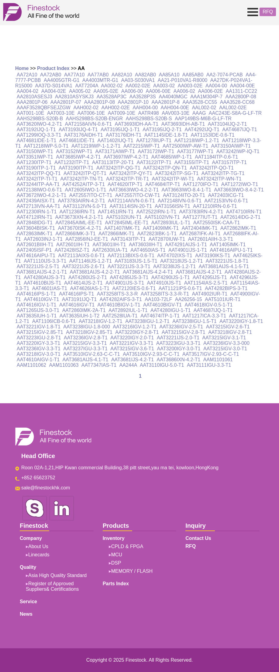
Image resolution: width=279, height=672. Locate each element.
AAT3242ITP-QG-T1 (118, 167)
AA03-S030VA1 (138, 80)
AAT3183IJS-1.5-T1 (136, 261)
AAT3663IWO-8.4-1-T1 (186, 189)
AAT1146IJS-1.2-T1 (90, 261)
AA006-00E (158, 91)
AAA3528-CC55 (199, 102)
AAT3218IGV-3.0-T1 (38, 354)
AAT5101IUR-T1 (222, 299)
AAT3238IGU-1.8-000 (86, 326)
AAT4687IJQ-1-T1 (213, 310)
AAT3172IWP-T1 (156, 151)
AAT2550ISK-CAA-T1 (216, 222)
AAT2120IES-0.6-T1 (134, 288)
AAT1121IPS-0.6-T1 (180, 288)
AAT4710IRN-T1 (244, 211)
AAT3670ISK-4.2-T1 (79, 228)
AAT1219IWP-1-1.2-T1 (96, 146)
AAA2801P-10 (133, 102)
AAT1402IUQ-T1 (115, 140)
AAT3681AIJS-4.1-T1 (85, 359)
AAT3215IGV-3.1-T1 (224, 337)
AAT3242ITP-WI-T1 (173, 178)
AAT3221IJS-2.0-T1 (178, 337)
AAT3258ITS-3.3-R (117, 293)
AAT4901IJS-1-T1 (187, 250)
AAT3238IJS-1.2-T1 (174, 266)
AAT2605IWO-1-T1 (85, 189)
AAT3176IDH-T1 (123, 135)
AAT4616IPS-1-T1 (36, 293)
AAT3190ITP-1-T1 (36, 167)
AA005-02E (106, 91)
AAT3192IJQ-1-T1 (36, 129)
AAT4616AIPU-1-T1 (231, 250)
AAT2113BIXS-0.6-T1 (131, 255)
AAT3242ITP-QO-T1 (212, 167)
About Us (38, 546)
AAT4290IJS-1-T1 (170, 277)
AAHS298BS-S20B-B (40, 118)
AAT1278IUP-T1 (153, 140)
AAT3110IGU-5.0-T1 (162, 365)
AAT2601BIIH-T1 (35, 244)
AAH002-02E (116, 107)
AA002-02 (111, 85)
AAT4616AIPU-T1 (36, 255)
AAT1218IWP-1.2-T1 (196, 140)
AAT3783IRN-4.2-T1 (201, 211)
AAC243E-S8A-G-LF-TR (235, 113)
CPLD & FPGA (127, 546)
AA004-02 (27, 91)
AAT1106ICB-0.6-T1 (54, 321)
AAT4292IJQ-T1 (201, 129)
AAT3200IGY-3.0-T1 (178, 348)
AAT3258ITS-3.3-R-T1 (165, 293)
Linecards (38, 554)
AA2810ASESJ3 (34, 96)
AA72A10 (27, 74)
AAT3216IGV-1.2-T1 (135, 326)
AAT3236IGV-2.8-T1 (86, 337)
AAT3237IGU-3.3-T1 (85, 348)
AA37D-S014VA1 (53, 85)
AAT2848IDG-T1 (35, 222)
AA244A (128, 365)
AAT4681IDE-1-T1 (36, 140)
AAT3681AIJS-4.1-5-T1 (224, 266)
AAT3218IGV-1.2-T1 (100, 321)
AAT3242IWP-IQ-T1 (238, 151)
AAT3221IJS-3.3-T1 (129, 266)
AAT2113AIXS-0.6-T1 (81, 255)
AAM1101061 (218, 359)
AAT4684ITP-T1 (162, 184)
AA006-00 (132, 91)
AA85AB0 (192, 74)
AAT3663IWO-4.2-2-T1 (134, 189)
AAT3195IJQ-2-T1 (162, 129)
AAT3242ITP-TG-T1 (223, 173)
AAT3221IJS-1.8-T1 (227, 261)
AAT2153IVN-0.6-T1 (226, 200)
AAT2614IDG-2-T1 (240, 217)
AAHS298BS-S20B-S (149, 118)
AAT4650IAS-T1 (147, 250)
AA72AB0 (50, 74)
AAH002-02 (85, 107)
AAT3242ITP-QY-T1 (130, 173)
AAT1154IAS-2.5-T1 (206, 282)
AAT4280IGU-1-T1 (170, 310)
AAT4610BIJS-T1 (42, 282)
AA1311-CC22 (241, 91)
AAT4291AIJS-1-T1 (186, 244)
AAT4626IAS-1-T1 (89, 288)
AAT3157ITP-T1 (229, 162)
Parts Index (116, 583)
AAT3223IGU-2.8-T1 (39, 337)
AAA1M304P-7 (206, 96)
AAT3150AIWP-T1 (231, 146)
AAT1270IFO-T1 (200, 184)
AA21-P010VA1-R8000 (182, 80)
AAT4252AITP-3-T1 (84, 184)
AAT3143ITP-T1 (128, 239)
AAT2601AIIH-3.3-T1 (210, 239)
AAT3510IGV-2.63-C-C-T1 (91, 354)
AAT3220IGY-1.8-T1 (241, 321)
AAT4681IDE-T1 (77, 140)
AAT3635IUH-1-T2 (79, 315)
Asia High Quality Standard (57, 575)
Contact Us (198, 538)
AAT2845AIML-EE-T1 (78, 222)
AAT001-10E (30, 113)
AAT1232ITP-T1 (71, 162)
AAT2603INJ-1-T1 (43, 239)
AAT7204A (86, 85)
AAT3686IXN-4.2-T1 (179, 359)
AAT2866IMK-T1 (116, 233)
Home (22, 68)
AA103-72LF (158, 299)
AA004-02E (53, 91)
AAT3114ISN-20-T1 (131, 206)
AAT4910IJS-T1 (164, 282)
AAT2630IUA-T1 (110, 250)
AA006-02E (210, 91)
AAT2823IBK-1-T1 (157, 233)
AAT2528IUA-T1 (120, 315)
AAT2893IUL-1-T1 (171, 222)
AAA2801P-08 (99, 102)
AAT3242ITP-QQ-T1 (39, 173)
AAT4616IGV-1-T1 (36, 304)
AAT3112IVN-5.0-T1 (85, 206)
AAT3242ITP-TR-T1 (127, 178)
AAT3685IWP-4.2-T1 (78, 156)
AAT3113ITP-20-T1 (113, 162)
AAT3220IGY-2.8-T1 (137, 332)
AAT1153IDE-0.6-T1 (213, 135)
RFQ (268, 11)
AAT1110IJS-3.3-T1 (45, 261)
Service (28, 601)
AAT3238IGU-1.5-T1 (194, 321)
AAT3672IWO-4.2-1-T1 (41, 195)
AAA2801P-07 (65, 102)
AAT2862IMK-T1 (238, 228)
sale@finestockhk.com (45, 487)
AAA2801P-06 (32, 102)
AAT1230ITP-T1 (34, 162)
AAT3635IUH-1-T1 (37, 315)
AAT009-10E (121, 113)
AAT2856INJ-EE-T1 (86, 239)
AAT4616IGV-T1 (77, 304)
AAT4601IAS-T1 (49, 288)
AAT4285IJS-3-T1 (129, 277)
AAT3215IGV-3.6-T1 (132, 348)
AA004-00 (216, 85)
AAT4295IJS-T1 (210, 277)
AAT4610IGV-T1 (41, 299)
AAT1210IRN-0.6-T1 (215, 206)
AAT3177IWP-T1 (195, 151)
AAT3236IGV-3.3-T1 (38, 348)
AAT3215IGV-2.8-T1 (183, 332)
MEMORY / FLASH (132, 571)
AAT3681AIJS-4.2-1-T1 (42, 272)
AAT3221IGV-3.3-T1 (131, 343)
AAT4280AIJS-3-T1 (45, 277)
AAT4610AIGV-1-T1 (38, 359)
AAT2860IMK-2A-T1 (84, 310)
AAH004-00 (145, 107)
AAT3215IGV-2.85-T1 (40, 332)
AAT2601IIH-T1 (73, 244)
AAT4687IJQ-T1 (239, 129)
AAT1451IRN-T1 (115, 211)
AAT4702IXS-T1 (174, 255)
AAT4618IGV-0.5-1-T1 (208, 304)
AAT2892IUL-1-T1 (128, 310)
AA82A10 (122, 74)
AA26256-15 (188, 299)
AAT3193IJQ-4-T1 (78, 129)
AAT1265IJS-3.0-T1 (38, 310)
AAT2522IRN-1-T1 (156, 211)
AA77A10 (74, 74)
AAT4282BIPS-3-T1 (226, 288)
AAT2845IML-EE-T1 (126, 222)
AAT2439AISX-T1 (36, 200)
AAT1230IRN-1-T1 (37, 211)
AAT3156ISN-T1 (172, 206)
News (26, 614)
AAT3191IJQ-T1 (79, 299)
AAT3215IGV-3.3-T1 (85, 343)
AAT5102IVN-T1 (162, 217)
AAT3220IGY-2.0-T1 (132, 337)
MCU (116, 554)
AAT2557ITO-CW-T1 (137, 195)
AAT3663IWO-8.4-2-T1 (239, 189)
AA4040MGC (173, 96)
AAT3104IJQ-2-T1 (227, 124)
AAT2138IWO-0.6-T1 (39, 189)
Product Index (53, 68)
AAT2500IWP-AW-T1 (185, 146)
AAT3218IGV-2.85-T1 (89, 332)
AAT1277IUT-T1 (200, 217)
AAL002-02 (204, 107)
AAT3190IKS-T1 (212, 255)
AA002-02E (138, 85)
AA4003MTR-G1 (100, 80)
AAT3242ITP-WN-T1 (219, 178)
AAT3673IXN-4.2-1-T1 (79, 217)
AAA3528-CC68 (237, 102)
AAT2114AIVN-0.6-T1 (131, 200)
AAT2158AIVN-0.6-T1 (88, 124)
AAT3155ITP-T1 (191, 162)
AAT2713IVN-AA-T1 (38, 206)
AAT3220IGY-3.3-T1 (38, 343)
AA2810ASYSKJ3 (74, 96)
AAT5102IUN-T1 (124, 217)
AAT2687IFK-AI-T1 (200, 233)
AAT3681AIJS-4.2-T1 (199, 272)
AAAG (199, 113)
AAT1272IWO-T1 (239, 184)
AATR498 (148, 113)
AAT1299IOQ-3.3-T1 (39, 135)
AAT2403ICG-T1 (226, 195)
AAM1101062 (31, 365)
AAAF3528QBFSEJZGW (44, 107)
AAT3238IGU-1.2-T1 (147, 321)
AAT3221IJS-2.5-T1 (38, 266)
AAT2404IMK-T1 (200, 228)
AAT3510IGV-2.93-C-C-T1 (151, 354)
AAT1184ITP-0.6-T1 (216, 156)
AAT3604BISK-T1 (36, 228)
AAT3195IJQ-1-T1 (120, 129)
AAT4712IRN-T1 (34, 217)
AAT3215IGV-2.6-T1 (228, 326)
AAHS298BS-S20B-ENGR (94, 118)
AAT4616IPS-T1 (76, 293)
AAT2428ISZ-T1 (72, 250)
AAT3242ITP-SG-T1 (176, 173)
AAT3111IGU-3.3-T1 (209, 365)
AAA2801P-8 (165, 102)
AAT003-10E (60, 113)
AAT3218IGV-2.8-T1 (230, 332)
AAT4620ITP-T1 (125, 184)
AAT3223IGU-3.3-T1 (178, 343)
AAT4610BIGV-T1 (162, 304)
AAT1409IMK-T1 (161, 228)
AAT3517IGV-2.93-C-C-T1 (210, 354)
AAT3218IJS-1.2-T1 (181, 261)
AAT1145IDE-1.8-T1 (166, 135)
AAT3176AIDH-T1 (83, 135)
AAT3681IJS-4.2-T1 (132, 359)
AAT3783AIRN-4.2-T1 (81, 200)
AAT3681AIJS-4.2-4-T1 (148, 272)
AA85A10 (169, 74)
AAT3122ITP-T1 (154, 162)
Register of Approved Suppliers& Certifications (52, 586)
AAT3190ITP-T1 (76, 167)
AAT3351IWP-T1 (35, 156)
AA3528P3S (142, 96)
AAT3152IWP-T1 (74, 151)
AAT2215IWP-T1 (141, 146)
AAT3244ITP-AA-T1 (38, 184)
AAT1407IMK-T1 (122, 228)
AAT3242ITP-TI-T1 (37, 178)
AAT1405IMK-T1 (228, 244)
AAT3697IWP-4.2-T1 (126, 156)
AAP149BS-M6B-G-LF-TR (203, 118)
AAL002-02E (233, 107)
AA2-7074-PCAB (224, 74)
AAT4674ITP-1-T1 (160, 315)
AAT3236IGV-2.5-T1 (181, 326)
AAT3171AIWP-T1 (115, 151)
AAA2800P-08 (240, 96)
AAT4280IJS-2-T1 (87, 277)
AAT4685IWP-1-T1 (171, 156)
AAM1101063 (63, 365)
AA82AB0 (145, 74)
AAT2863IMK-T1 (35, 233)
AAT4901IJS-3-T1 (124, 282)
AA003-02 (164, 85)
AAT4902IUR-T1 (209, 293)
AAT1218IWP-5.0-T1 (46, 146)
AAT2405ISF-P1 (34, 250)
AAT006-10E (91, 113)
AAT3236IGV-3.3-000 (226, 343)
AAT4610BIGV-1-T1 (119, 304)
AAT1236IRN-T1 (77, 211)
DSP (116, 562)
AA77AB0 (98, 74)
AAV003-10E (175, 113)
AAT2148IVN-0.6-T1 (179, 200)
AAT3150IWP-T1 (35, 151)
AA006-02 (184, 91)
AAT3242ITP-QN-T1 (165, 167)
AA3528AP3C (112, 96)
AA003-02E (190, 85)
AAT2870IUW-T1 (167, 239)
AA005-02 (80, 91)
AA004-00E (242, 85)
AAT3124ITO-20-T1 (184, 195)
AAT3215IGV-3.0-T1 (225, 348)
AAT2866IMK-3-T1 (75, 233)
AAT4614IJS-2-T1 (83, 282)
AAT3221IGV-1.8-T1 (38, 326)
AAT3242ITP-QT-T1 (85, 173)
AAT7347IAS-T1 (98, 365)
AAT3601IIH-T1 (109, 244)
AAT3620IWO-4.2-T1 (39, 124)
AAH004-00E (175, 107)
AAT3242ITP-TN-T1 (81, 178)
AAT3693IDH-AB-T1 (183, 124)
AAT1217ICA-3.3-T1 (204, 315)
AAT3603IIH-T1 (145, 244)
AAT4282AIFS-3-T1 (121, 299)
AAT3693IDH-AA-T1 (136, 124)
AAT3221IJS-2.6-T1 (83, 266)
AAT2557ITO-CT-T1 (90, 195)
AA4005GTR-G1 (61, 80)
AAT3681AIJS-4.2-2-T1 (95, 272)
